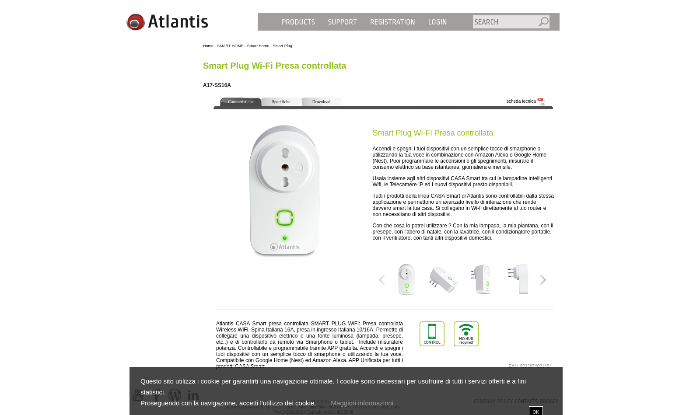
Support (342, 22)
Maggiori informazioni (362, 403)
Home (208, 46)
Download (321, 101)
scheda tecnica (526, 101)
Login (437, 22)
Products (298, 22)
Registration (392, 22)
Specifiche (281, 101)
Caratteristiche (240, 101)
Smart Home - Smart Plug (269, 46)
